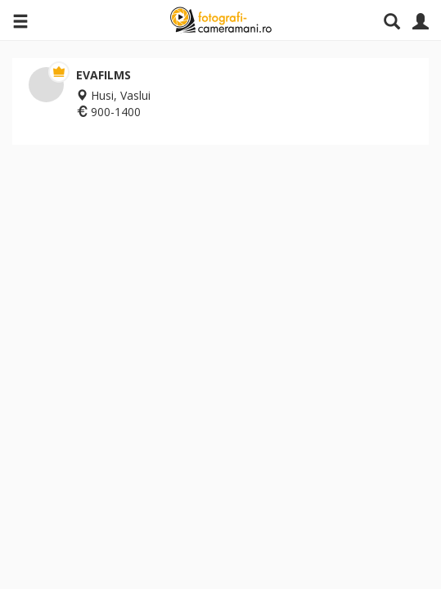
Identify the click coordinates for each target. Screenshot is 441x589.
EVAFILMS (103, 75)
